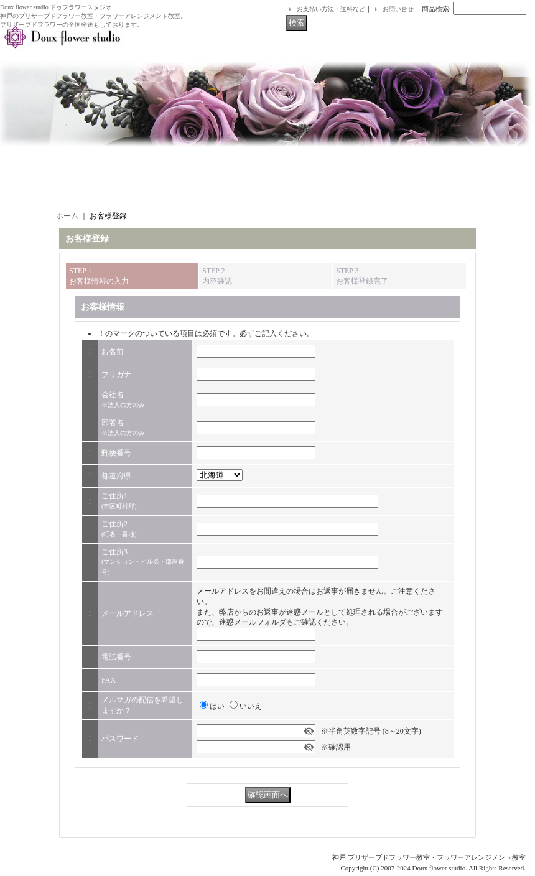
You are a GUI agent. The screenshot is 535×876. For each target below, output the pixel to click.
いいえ (251, 706)
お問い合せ (398, 9)
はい (217, 706)
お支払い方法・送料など (331, 9)
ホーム (67, 216)
